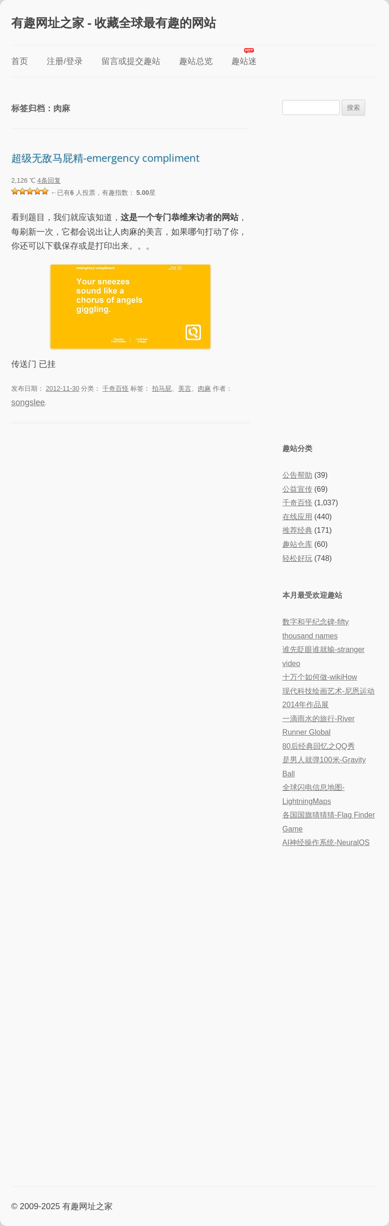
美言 (184, 388)
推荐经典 (297, 530)
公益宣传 (297, 489)
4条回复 (49, 180)
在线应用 (297, 517)
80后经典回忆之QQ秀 (318, 746)
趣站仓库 (297, 544)
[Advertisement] (330, 278)
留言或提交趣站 (130, 61)
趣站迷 (244, 61)
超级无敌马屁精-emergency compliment (105, 158)
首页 (19, 61)
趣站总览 (196, 61)
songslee (28, 402)
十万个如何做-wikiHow (319, 677)
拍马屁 (162, 388)
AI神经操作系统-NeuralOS (326, 842)
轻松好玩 (297, 558)
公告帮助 (297, 475)
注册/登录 (65, 61)
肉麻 (204, 388)
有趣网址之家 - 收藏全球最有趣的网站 (113, 22)
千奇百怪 (115, 388)
